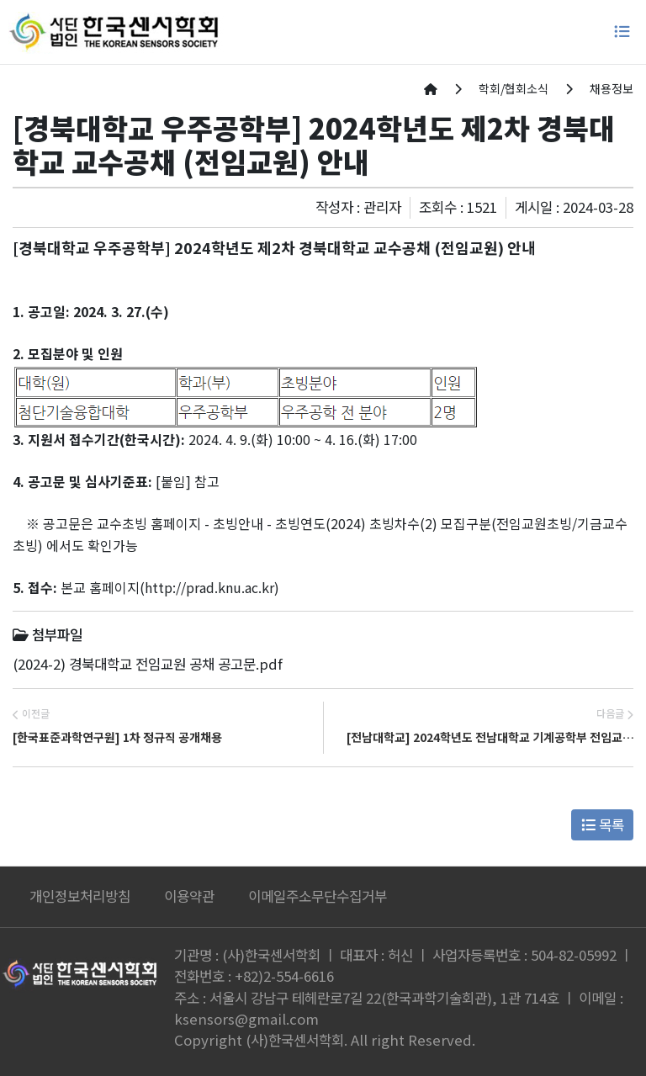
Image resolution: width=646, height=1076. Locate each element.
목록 (602, 824)
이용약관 (189, 896)
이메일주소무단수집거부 (317, 896)
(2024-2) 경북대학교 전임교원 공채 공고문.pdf (148, 664)
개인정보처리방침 (79, 896)
